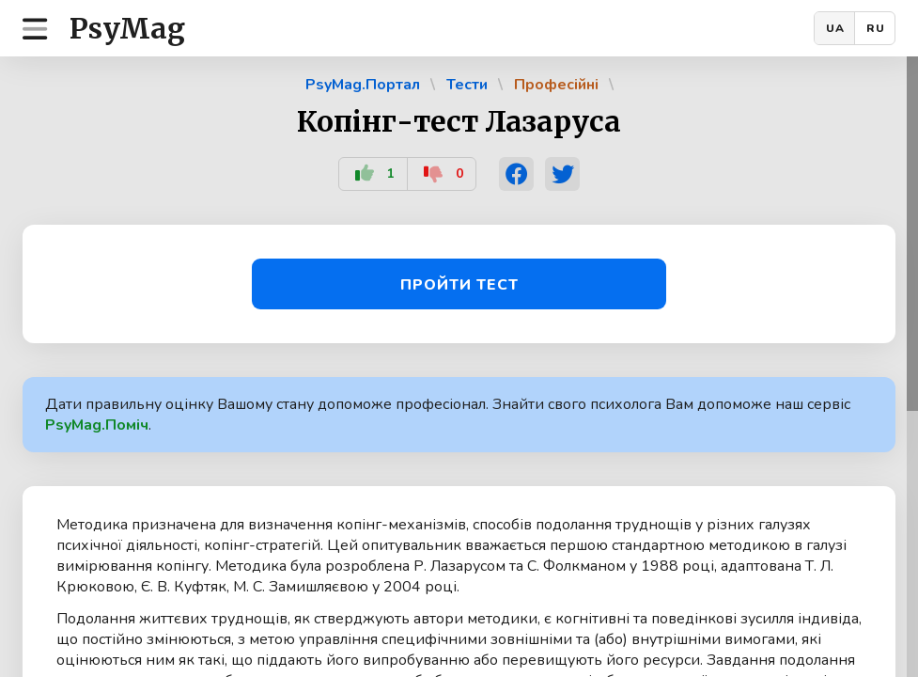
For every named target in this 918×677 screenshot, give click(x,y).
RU (875, 28)
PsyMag (127, 28)
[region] (459, 366)
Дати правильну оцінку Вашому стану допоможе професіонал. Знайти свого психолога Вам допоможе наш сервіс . (447, 414)
